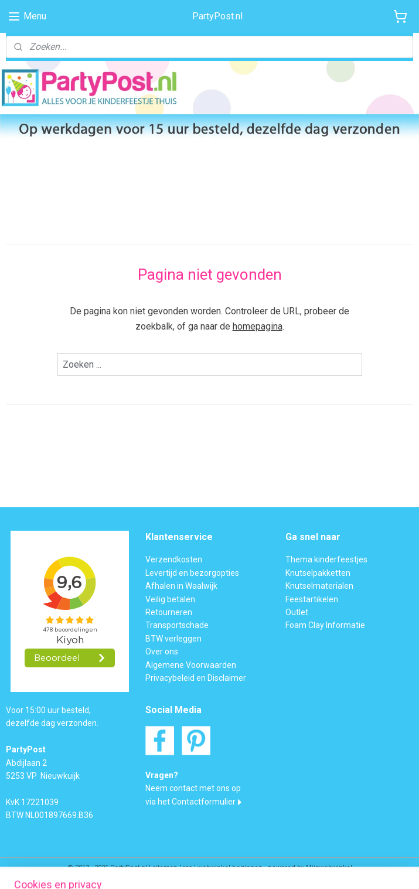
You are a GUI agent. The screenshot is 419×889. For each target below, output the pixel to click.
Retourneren (168, 612)
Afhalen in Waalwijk (181, 586)
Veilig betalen (170, 599)
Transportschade (177, 625)
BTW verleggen (173, 638)
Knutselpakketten (317, 573)
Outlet (296, 612)
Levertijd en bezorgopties (192, 573)
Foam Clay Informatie (325, 625)
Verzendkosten (173, 559)
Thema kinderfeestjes (326, 559)
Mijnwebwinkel (329, 867)
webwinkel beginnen (230, 867)
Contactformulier (204, 801)
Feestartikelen (311, 599)
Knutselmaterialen (319, 586)
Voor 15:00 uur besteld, (48, 710)
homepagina (257, 326)
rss (187, 867)
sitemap (165, 867)
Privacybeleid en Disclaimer (195, 678)
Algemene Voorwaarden (190, 665)
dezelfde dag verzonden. (52, 723)
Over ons (161, 651)
